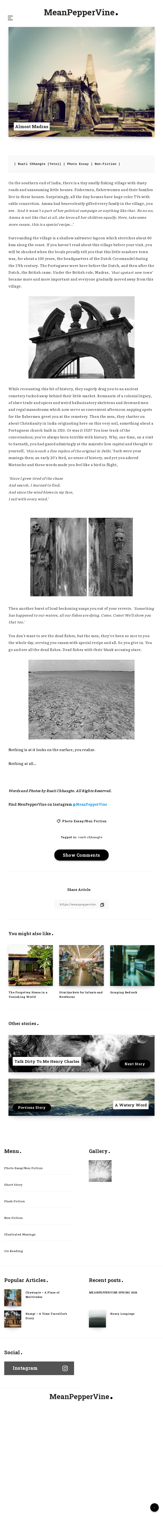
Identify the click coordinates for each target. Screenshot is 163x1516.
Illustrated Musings (20, 1262)
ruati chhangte (91, 842)
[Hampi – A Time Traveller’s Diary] (12, 1350)
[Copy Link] (81, 916)
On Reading (13, 1281)
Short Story (13, 1202)
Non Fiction (13, 1242)
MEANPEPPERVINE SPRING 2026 (114, 1324)
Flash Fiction (14, 1222)
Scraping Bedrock (124, 1005)
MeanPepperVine (81, 13)
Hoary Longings (122, 1345)
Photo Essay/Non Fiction (84, 824)
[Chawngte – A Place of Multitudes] (12, 1329)
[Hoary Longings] (97, 1350)
